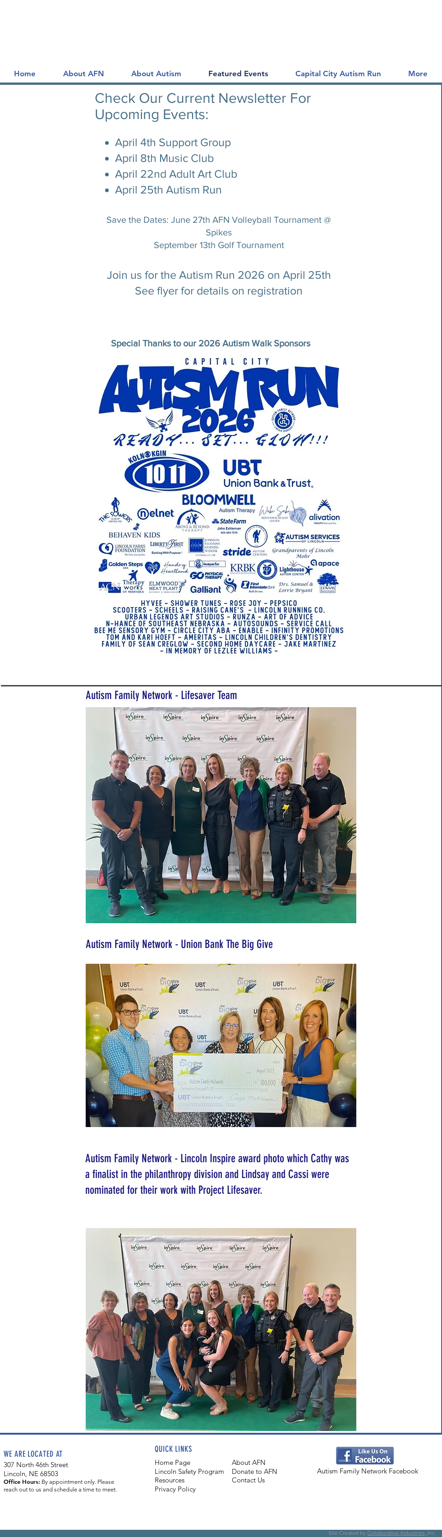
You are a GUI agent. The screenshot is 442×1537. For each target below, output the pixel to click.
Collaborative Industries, (397, 1533)
